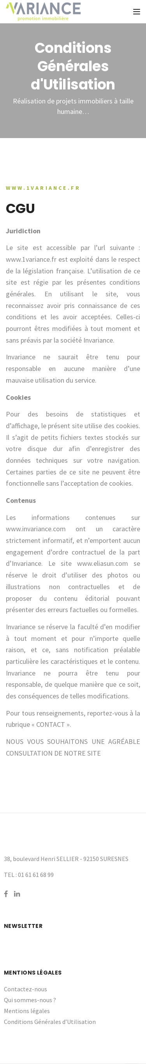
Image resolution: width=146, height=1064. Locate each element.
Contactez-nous (25, 989)
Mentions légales (27, 1011)
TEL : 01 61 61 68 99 (29, 874)
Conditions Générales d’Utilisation (50, 1022)
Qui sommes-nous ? (30, 1000)
